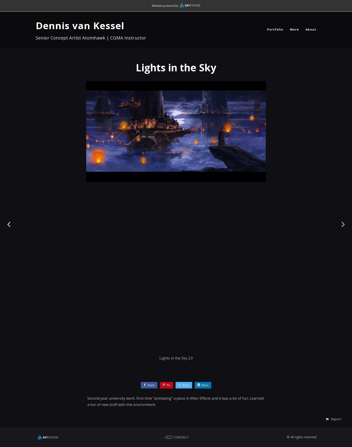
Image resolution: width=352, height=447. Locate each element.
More (294, 29)
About (311, 29)
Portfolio (275, 29)
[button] (333, 419)
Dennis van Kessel (80, 25)
